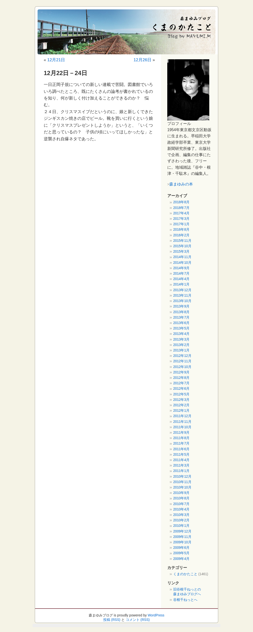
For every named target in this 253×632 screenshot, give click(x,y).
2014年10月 (182, 263)
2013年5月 (181, 328)
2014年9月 (181, 268)
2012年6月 (181, 388)
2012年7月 (181, 383)
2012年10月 (182, 367)
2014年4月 (181, 279)
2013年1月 (181, 350)
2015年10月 (182, 246)
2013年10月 (182, 301)
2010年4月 (181, 509)
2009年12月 (182, 531)
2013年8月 (181, 312)
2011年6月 (181, 449)
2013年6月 (181, 323)
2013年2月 (181, 345)
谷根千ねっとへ (185, 600)
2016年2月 (181, 235)
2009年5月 (181, 553)
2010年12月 (182, 476)
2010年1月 (181, 526)
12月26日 (142, 59)
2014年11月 (182, 257)
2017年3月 (181, 219)
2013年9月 (181, 306)
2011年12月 (182, 416)
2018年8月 (181, 202)
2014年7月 (181, 273)
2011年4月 (181, 460)
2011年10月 (182, 427)
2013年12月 (182, 290)
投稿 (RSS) (111, 620)
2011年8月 (181, 438)
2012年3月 (181, 400)
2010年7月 (181, 504)
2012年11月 (182, 361)
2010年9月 (181, 493)
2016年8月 (181, 229)
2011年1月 (181, 471)
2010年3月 (181, 515)
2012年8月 (181, 378)
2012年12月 (182, 356)
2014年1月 (181, 284)
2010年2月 (181, 520)
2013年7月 (181, 317)
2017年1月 (181, 224)
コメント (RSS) (138, 620)
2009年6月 (181, 548)
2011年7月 (181, 443)
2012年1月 (181, 410)
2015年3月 (181, 251)
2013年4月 (181, 334)
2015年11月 (182, 241)
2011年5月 (181, 454)
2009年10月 (182, 542)
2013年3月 (181, 339)
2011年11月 (182, 422)
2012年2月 (181, 405)
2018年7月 (181, 208)
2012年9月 (181, 372)
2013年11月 (182, 295)
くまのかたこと (185, 574)
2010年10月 (182, 487)
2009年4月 (181, 559)
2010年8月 (181, 498)
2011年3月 (181, 465)
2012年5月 (181, 394)
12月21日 (56, 59)
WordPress (156, 615)
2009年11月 (182, 537)
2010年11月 (182, 482)
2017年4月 (181, 213)
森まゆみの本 (181, 184)
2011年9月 (181, 432)
